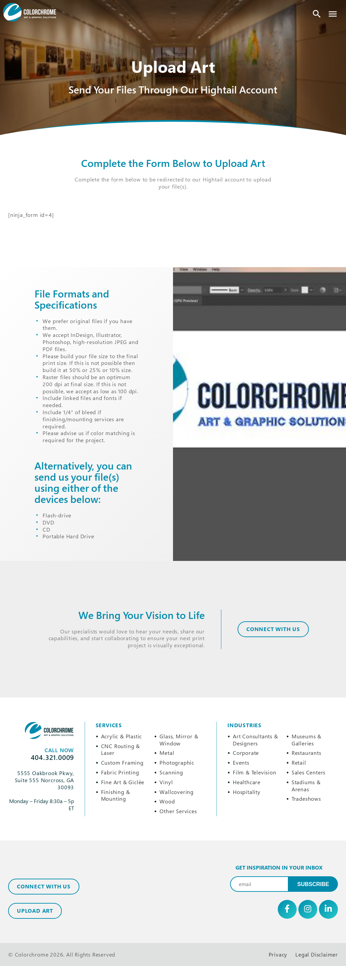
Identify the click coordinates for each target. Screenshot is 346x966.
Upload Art (35, 910)
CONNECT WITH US (273, 629)
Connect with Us (44, 886)
